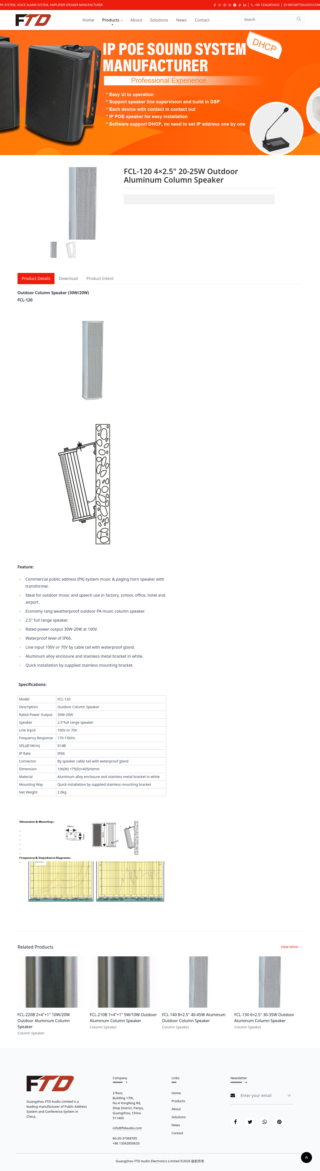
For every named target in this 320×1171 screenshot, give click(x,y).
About (136, 20)
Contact (202, 20)
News (181, 20)
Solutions (159, 20)
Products (112, 20)
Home (88, 20)
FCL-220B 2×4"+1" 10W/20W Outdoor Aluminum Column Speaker (44, 1020)
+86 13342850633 (264, 5)
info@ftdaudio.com (302, 5)
